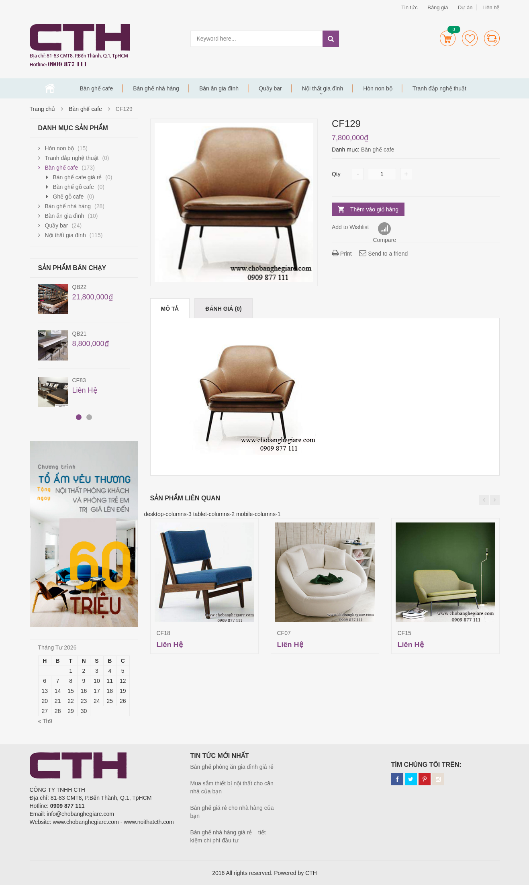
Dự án (465, 7)
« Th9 (45, 721)
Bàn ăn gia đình (219, 88)
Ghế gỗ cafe (68, 196)
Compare (492, 38)
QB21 (79, 333)
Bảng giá (437, 7)
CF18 (163, 633)
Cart (447, 38)
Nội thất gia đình (322, 88)
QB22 (79, 287)
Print (342, 253)
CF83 (79, 380)
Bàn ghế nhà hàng (156, 88)
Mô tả (170, 308)
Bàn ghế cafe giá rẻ (77, 177)
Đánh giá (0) (223, 308)
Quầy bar (270, 88)
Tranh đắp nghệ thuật (439, 88)
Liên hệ (490, 7)
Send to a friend (383, 253)
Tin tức (409, 7)
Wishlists (470, 38)
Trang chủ (50, 88)
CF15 (404, 633)
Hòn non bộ (377, 88)
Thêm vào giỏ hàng (374, 209)
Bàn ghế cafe (96, 88)
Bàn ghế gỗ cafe (73, 187)
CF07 (284, 633)
